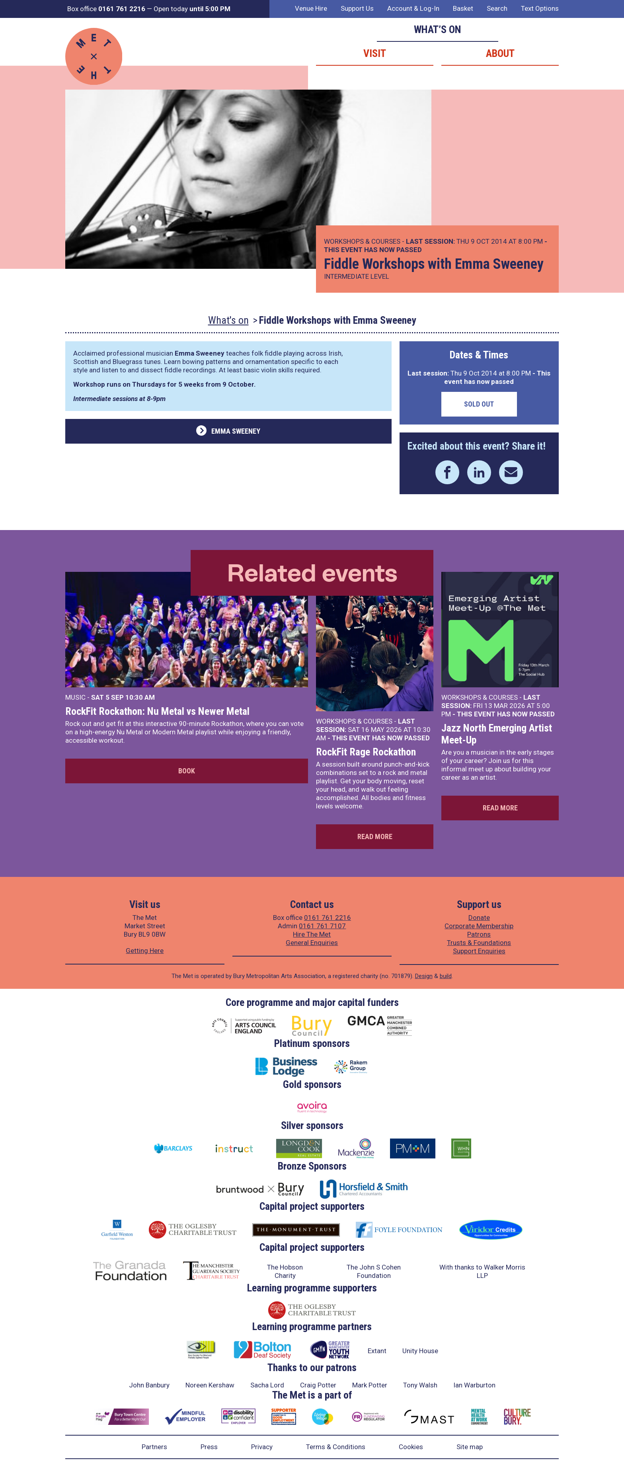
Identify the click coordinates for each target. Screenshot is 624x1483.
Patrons (479, 934)
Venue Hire (311, 8)
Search (497, 8)
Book (186, 771)
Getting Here (145, 951)
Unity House (420, 1351)
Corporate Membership (479, 926)
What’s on (437, 29)
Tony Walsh (420, 1385)
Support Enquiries (479, 951)
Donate (479, 917)
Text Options (540, 8)
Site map (469, 1447)
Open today (192, 9)
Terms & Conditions (335, 1447)
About (500, 53)
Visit (374, 53)
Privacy (262, 1447)
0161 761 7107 (322, 926)
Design (424, 976)
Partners (154, 1447)
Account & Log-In (413, 8)
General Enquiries (312, 943)
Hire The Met (312, 934)
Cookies (411, 1447)
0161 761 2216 (327, 917)
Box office (106, 9)
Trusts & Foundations (479, 943)
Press (209, 1447)
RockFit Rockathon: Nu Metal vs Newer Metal (157, 711)
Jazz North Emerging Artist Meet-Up (496, 734)
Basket (463, 8)
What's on (228, 320)
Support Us (357, 8)
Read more (374, 836)
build (446, 976)
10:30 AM (140, 697)
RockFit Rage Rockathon (366, 752)
